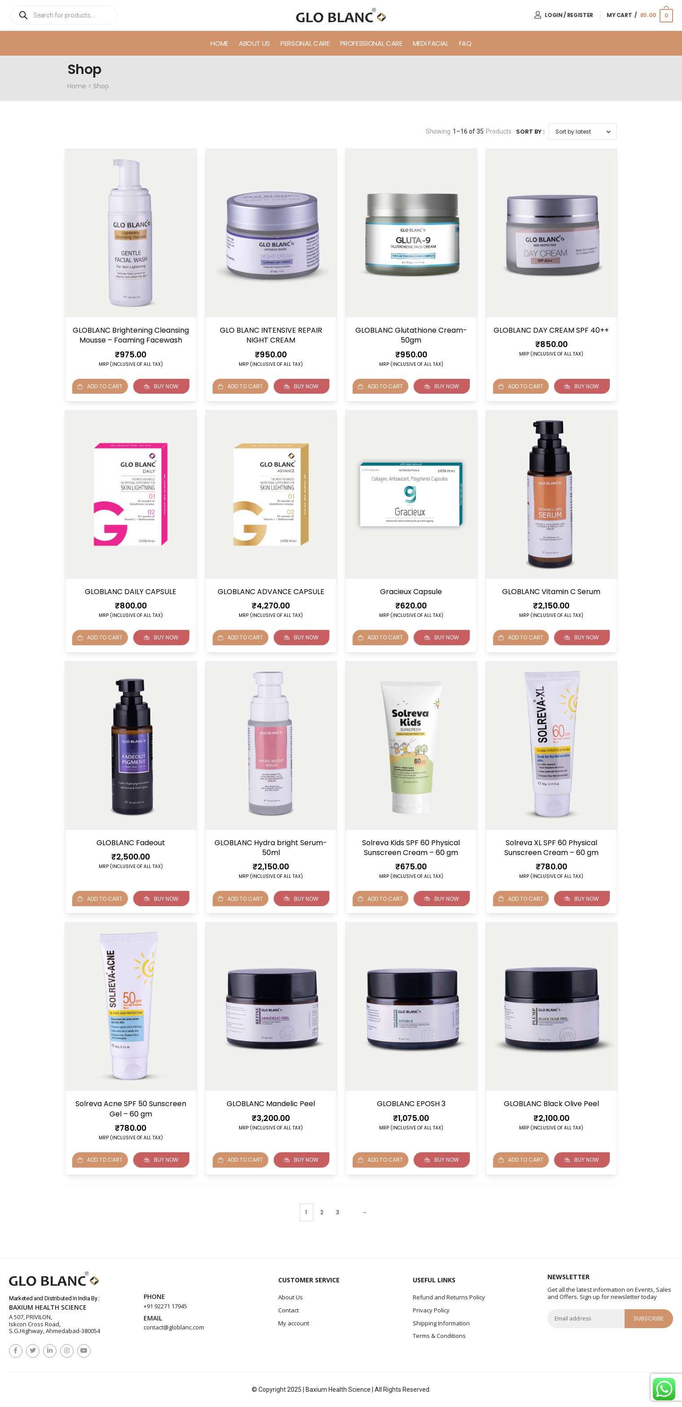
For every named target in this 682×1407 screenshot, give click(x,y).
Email (153, 1318)
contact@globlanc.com (174, 1327)
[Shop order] (583, 131)
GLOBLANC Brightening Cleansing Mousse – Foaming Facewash (131, 335)
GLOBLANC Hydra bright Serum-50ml (270, 847)
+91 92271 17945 (165, 1306)
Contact (288, 1310)
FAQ (465, 43)
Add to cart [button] (240, 386)
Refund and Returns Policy (449, 1297)
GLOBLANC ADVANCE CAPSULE (271, 591)
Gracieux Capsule (411, 591)
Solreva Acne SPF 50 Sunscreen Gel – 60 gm (130, 1109)
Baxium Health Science (48, 1307)
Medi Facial (431, 43)
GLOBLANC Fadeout (130, 842)
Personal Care (304, 43)
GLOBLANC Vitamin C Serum (551, 591)
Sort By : (530, 131)
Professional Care (371, 43)
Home (219, 43)
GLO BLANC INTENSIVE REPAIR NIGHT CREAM (271, 335)
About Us (254, 43)
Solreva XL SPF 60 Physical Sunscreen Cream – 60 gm (551, 847)
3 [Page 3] (337, 1212)
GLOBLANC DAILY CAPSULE (130, 591)
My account (293, 1323)
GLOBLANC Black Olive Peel (551, 1104)
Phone (154, 1297)
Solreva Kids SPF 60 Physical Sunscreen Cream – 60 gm (411, 847)
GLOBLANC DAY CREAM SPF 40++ (551, 330)
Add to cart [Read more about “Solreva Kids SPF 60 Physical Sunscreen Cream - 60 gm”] (380, 898)
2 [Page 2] (322, 1212)
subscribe (649, 1318)
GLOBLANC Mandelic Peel (271, 1104)
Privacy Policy (431, 1310)
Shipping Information (441, 1323)
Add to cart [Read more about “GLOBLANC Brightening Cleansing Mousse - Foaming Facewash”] (100, 386)
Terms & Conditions (439, 1336)
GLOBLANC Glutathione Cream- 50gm (411, 335)
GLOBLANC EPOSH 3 (411, 1104)
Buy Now (161, 386)
